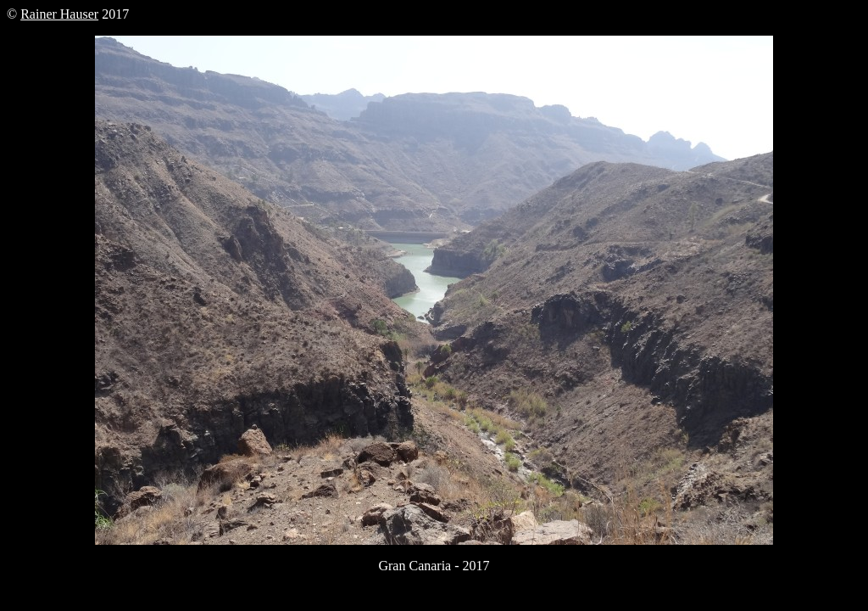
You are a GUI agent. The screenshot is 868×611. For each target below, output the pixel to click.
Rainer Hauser (59, 14)
